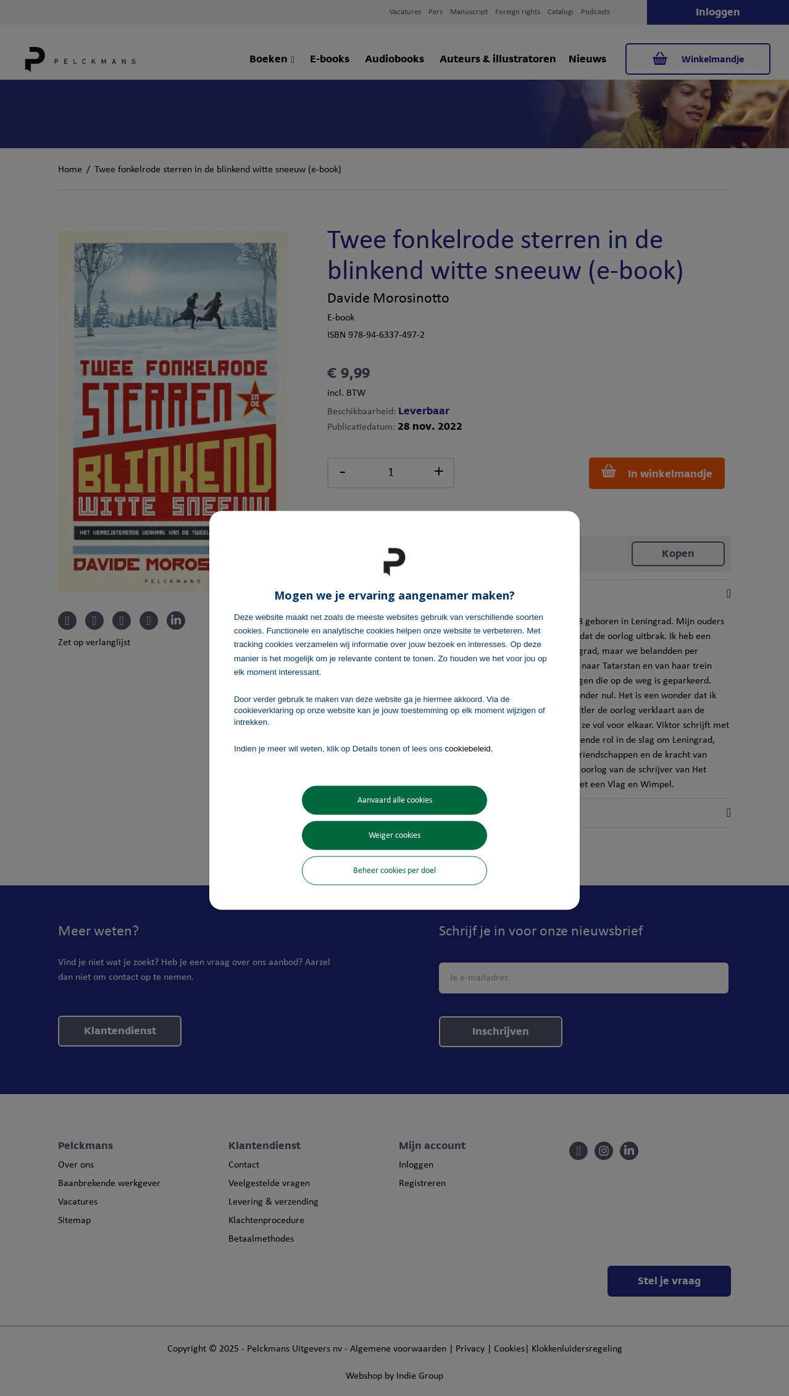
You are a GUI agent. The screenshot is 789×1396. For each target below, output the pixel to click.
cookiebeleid (468, 748)
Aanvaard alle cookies (394, 800)
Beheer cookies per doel (394, 871)
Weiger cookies (394, 835)
